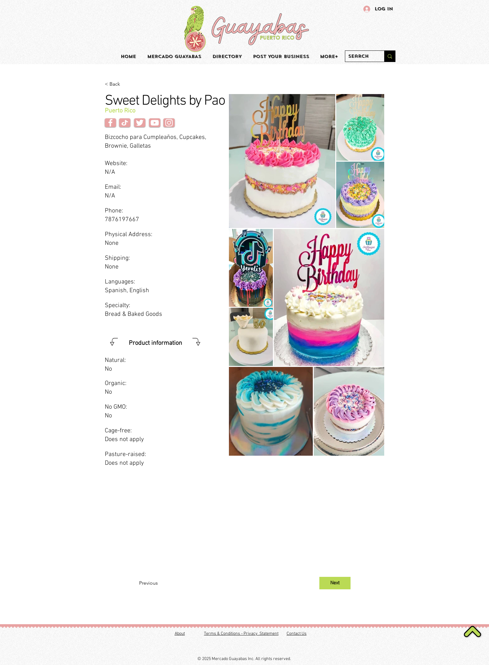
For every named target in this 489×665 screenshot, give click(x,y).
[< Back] (125, 84)
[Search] (359, 56)
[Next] (335, 583)
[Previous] (159, 583)
